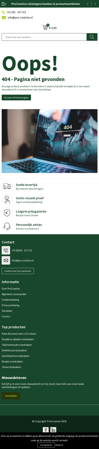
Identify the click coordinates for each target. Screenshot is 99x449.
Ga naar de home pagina (16, 97)
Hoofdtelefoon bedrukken (15, 356)
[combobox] (44, 37)
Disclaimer (7, 310)
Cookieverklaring (10, 299)
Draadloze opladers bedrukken (18, 339)
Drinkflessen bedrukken (14, 350)
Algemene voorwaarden (14, 294)
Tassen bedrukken (11, 367)
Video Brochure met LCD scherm (19, 333)
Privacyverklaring (11, 305)
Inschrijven (11, 395)
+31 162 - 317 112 (16, 12)
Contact (6, 316)
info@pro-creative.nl (20, 17)
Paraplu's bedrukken (12, 361)
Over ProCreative (11, 288)
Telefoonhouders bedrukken (17, 344)
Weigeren (59, 445)
